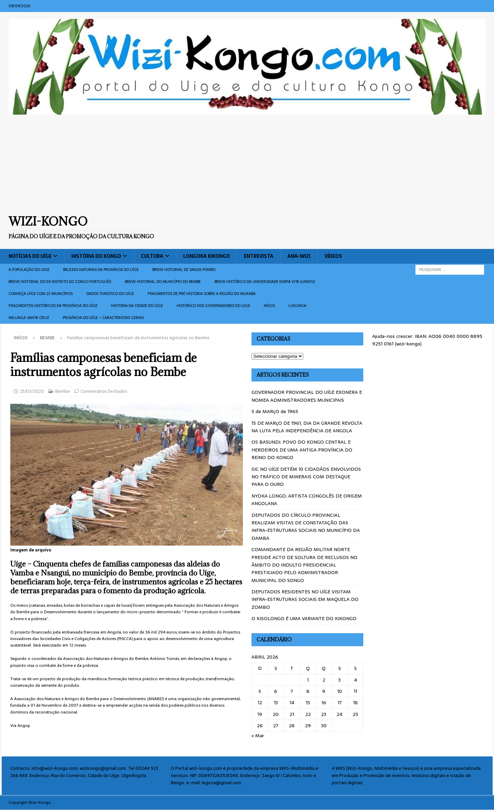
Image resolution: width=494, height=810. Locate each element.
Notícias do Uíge (30, 256)
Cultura (152, 256)
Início (269, 306)
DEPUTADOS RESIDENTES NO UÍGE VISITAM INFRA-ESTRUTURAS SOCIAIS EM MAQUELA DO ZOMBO (304, 599)
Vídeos (333, 256)
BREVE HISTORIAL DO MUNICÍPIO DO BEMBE (163, 281)
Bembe (62, 391)
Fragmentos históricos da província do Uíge (53, 306)
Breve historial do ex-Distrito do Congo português (60, 281)
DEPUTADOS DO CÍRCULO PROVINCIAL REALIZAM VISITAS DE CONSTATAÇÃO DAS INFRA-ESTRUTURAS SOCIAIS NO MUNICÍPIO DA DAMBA (305, 526)
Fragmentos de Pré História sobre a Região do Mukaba (202, 293)
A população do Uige (29, 269)
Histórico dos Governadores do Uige (213, 306)
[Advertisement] (247, 164)
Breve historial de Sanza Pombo (183, 269)
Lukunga (297, 306)
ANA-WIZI (298, 256)
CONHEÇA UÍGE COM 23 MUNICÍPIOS (41, 293)
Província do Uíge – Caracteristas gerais (103, 318)
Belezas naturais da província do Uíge (101, 269)
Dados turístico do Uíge (110, 293)
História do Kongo (96, 256)
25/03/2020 (32, 391)
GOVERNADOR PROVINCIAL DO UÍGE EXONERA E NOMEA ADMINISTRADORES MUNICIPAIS (306, 395)
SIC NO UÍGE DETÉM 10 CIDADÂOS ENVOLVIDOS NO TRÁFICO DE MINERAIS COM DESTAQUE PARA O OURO (306, 476)
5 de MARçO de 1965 (274, 411)
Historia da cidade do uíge (137, 306)
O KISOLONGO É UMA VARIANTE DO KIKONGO (303, 618)
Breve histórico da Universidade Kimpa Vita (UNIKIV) (264, 281)
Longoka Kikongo (206, 256)
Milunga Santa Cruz (29, 318)
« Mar (257, 735)
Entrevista (258, 256)
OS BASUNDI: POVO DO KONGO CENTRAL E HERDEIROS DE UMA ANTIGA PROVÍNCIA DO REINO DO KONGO (301, 449)
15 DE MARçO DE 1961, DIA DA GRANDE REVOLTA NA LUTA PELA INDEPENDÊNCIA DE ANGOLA (306, 426)
